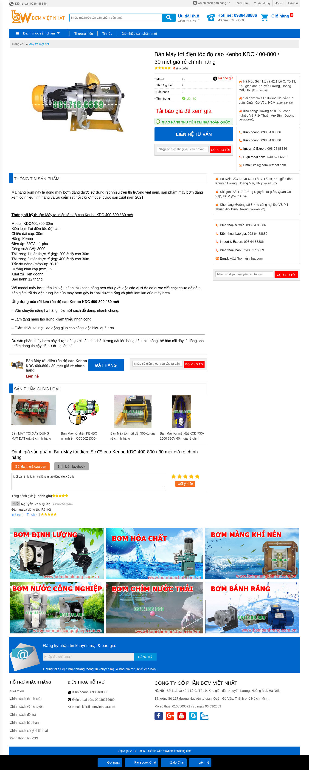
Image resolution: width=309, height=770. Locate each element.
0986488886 (99, 692)
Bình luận (180, 68)
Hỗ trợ (279, 3)
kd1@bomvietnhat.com (269, 165)
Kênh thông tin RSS (24, 738)
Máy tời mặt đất (38, 44)
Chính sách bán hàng (212, 3)
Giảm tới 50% (188, 18)
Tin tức (107, 33)
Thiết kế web (154, 751)
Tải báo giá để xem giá (183, 111)
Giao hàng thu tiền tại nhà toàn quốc (196, 122)
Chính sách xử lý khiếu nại (29, 731)
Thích (29, 514)
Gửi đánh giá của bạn (30, 466)
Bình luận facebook (71, 466)
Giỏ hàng (280, 16)
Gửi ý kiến (185, 484)
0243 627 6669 (276, 157)
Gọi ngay (110, 762)
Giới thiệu (242, 3)
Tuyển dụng (262, 3)
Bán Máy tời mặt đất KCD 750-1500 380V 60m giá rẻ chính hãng (182, 438)
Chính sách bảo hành (25, 722)
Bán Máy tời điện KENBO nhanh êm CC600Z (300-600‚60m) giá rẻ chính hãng (80, 438)
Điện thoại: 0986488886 (28, 3)
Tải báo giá (223, 78)
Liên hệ (293, 3)
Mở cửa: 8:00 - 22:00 (237, 17)
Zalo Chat (173, 762)
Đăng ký (145, 657)
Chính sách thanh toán (26, 699)
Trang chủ (18, 44)
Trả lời (16, 515)
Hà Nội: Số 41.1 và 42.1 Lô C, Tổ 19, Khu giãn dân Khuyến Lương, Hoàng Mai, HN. (267, 86)
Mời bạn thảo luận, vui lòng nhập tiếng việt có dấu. (89, 481)
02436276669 (105, 699)
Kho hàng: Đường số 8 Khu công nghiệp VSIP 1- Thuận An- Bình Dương (267, 115)
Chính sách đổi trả (23, 714)
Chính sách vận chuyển (27, 706)
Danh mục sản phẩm (39, 33)
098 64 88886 (271, 132)
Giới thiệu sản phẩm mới (139, 33)
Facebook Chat (141, 762)
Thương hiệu (83, 33)
